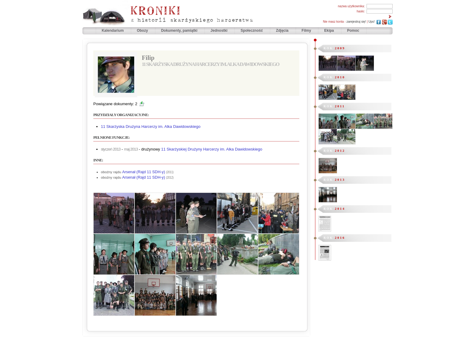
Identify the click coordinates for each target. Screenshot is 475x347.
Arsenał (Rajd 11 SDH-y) (143, 172)
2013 (340, 179)
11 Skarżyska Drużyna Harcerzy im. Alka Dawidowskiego (151, 126)
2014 (340, 208)
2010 (340, 77)
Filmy (306, 30)
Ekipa (329, 30)
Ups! (371, 21)
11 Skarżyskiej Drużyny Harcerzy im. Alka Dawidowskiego (211, 149)
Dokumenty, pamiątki (179, 30)
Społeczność (252, 30)
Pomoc (353, 30)
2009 (340, 48)
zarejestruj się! (356, 21)
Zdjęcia (283, 30)
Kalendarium (113, 30)
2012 (340, 150)
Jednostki (219, 30)
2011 (340, 106)
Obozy (143, 30)
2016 (340, 237)
